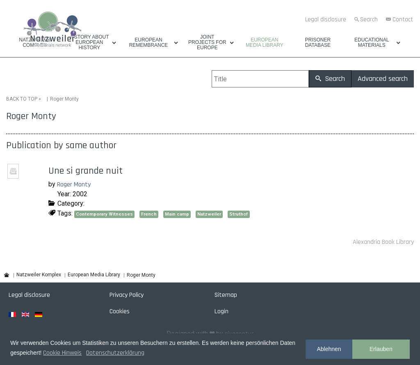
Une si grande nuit (85, 171)
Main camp (177, 213)
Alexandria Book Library (383, 242)
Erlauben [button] (381, 349)
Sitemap (226, 294)
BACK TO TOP (21, 99)
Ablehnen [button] (329, 349)
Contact (403, 19)
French (149, 213)
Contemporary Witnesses (104, 213)
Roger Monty (74, 184)
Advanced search (383, 78)
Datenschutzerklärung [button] (115, 353)
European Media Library (264, 42)
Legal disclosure (325, 19)
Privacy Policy (127, 294)
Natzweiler (209, 213)
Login (221, 311)
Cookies (120, 311)
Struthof (238, 213)
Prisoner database (318, 42)
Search (369, 19)
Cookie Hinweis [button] (62, 353)
